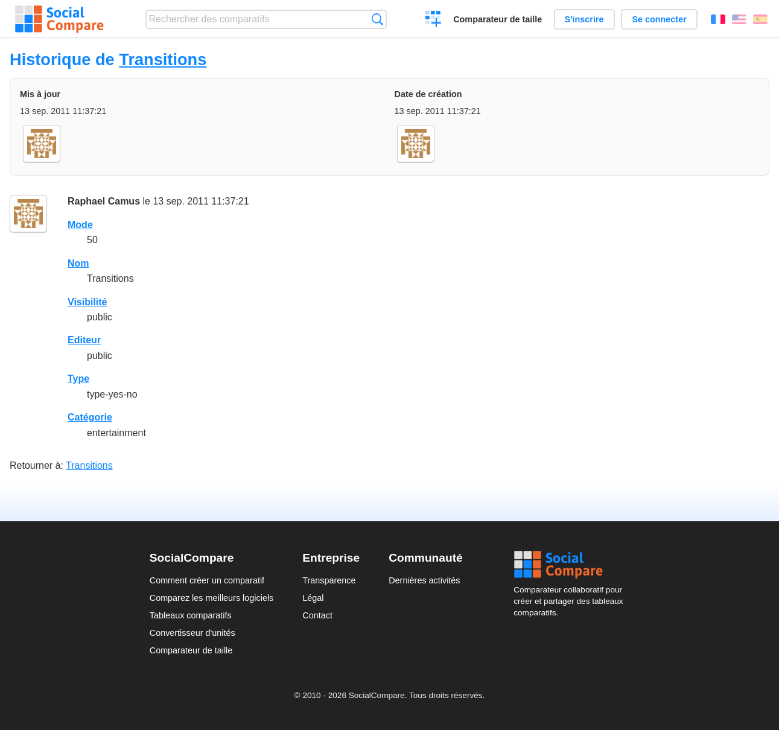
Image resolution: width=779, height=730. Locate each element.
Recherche (377, 19)
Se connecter (659, 19)
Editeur (84, 340)
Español (760, 19)
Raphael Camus (104, 201)
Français (718, 19)
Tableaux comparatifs (191, 615)
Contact (317, 615)
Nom (78, 263)
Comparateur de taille (497, 19)
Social (571, 564)
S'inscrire (584, 19)
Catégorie (90, 417)
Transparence (328, 580)
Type (78, 378)
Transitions (162, 59)
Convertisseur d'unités (192, 633)
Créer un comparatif (433, 20)
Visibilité (87, 302)
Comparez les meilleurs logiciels (212, 598)
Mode (80, 225)
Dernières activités (424, 580)
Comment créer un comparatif (207, 580)
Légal (312, 598)
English (739, 19)
